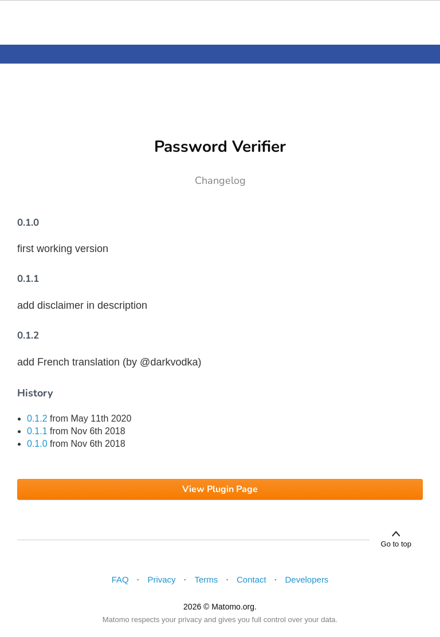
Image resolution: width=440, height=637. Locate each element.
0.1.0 (37, 444)
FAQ (120, 579)
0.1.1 (37, 431)
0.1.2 (37, 418)
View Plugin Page (220, 489)
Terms (206, 579)
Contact (251, 579)
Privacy (161, 579)
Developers (307, 579)
